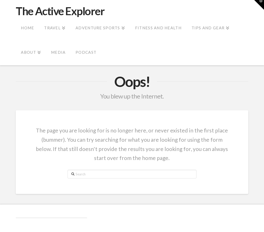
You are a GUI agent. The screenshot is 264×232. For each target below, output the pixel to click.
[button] (259, 5)
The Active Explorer (60, 11)
